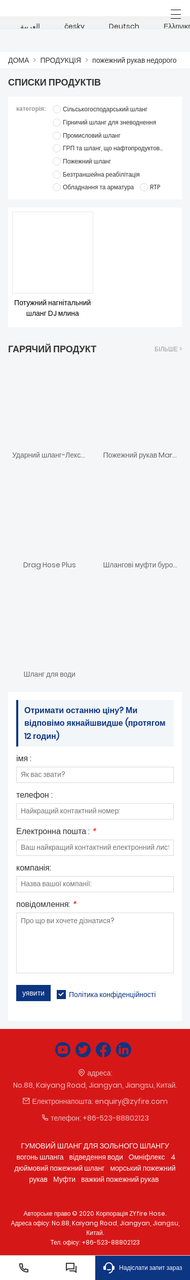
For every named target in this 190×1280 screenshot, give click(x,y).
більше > (168, 349)
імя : (23, 759)
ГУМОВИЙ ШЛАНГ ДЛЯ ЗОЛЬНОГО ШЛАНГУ (95, 1146)
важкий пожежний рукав (120, 1179)
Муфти (64, 1179)
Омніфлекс (147, 1157)
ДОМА (18, 60)
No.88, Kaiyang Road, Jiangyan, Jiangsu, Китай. (95, 1085)
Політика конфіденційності (112, 994)
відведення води (96, 1157)
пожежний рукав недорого (134, 60)
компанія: (33, 869)
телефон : (34, 796)
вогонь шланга (39, 1157)
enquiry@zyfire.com (131, 1101)
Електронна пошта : (56, 832)
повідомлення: (46, 905)
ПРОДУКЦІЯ (60, 60)
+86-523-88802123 (116, 1118)
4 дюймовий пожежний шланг (94, 1162)
